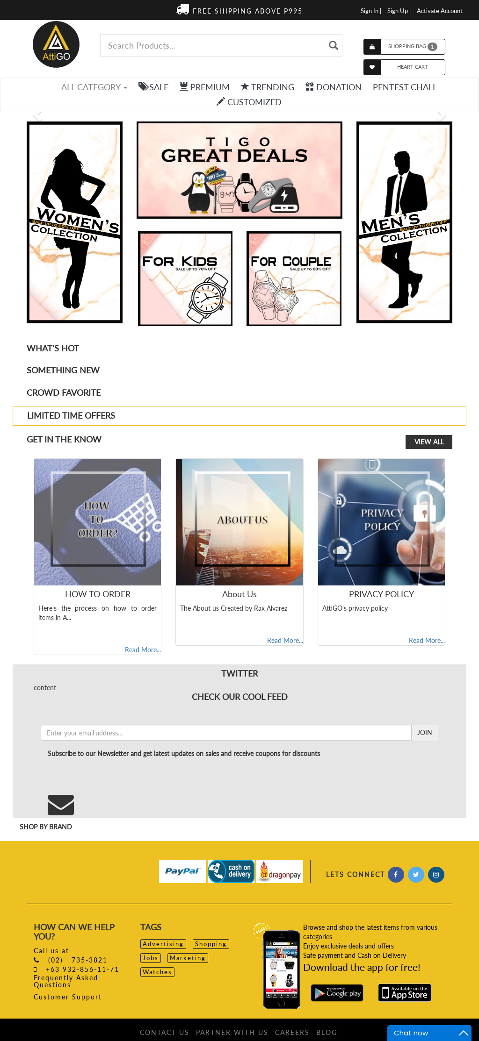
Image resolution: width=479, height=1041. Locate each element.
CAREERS (292, 1032)
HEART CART (412, 67)
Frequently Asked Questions (66, 981)
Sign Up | (399, 10)
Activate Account (440, 10)
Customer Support (68, 997)
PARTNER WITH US (232, 1032)
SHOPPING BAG (412, 47)
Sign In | (371, 10)
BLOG (326, 1032)
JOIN (424, 732)
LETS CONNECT (355, 874)
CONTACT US (164, 1032)
